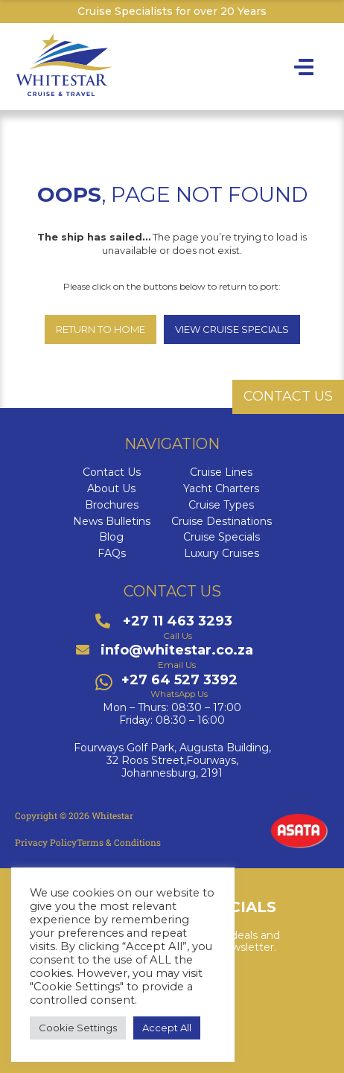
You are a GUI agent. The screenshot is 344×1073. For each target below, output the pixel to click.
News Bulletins (111, 521)
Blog (111, 537)
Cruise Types (221, 505)
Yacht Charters (221, 489)
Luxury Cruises (221, 553)
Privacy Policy (46, 842)
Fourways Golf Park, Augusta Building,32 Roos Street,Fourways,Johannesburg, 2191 (172, 760)
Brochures (111, 505)
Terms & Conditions (119, 842)
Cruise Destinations (221, 521)
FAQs (112, 553)
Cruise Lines (221, 472)
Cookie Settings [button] (78, 1028)
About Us (111, 489)
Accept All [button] (166, 1028)
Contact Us (112, 472)
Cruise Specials (221, 537)
